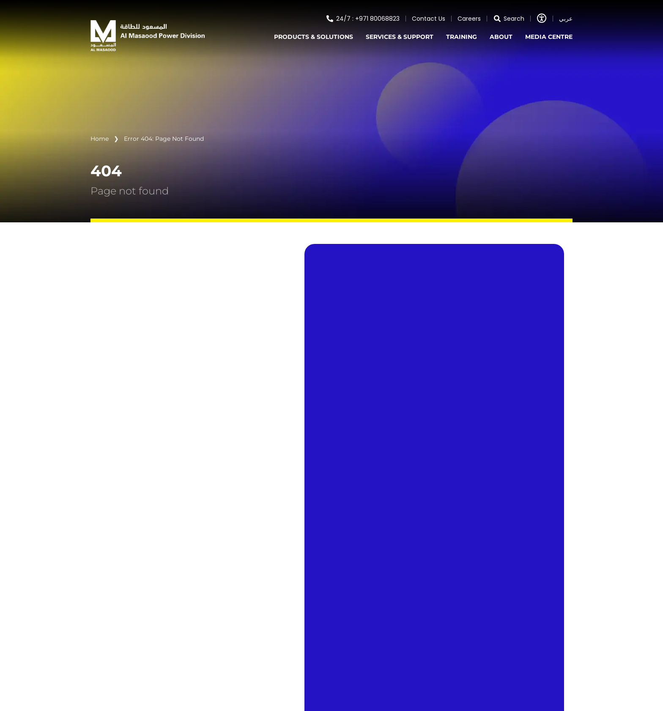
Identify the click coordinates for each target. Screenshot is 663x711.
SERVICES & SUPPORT (399, 37)
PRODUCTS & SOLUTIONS (313, 37)
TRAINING (461, 37)
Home (99, 138)
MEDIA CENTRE (549, 37)
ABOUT (501, 37)
